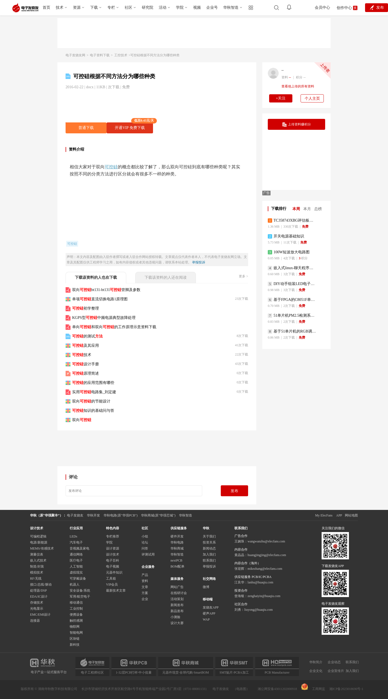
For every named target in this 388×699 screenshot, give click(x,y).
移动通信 (76, 602)
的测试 (87, 336)
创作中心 (344, 8)
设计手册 (85, 364)
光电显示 (36, 608)
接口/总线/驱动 (41, 584)
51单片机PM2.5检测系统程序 (292, 315)
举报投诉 (198, 262)
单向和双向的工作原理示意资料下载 (114, 327)
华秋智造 (231, 7)
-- (282, 70)
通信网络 (76, 554)
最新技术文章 (116, 590)
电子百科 (112, 560)
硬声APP (209, 613)
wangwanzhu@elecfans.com (266, 541)
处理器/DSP (38, 590)
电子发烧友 (221, 689)
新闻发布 (177, 605)
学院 (180, 7)
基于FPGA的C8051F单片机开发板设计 (292, 300)
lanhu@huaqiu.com (260, 582)
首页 (46, 7)
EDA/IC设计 (39, 596)
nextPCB (176, 560)
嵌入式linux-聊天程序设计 (292, 268)
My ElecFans (324, 515)
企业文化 (315, 671)
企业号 (212, 7)
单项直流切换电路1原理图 (100, 299)
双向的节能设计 (91, 401)
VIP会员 (112, 584)
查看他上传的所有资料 (297, 86)
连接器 (35, 620)
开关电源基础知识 (286, 236)
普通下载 (86, 128)
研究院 (147, 7)
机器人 (75, 584)
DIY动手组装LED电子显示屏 (292, 284)
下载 (94, 7)
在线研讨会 (179, 593)
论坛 (145, 542)
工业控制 (76, 608)
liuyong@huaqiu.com (258, 610)
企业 (145, 599)
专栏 (111, 7)
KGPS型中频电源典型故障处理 (104, 318)
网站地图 (351, 515)
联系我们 (209, 560)
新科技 (75, 645)
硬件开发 (177, 536)
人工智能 (76, 566)
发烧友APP (211, 607)
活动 (162, 7)
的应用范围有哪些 (93, 383)
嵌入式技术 (38, 560)
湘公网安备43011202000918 (277, 689)
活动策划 (177, 599)
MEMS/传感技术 (42, 548)
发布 (234, 491)
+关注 (281, 98)
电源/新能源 (38, 542)
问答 (145, 548)
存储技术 (36, 602)
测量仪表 (36, 554)
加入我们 (209, 554)
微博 (206, 587)
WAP (206, 619)
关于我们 (209, 536)
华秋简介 (315, 662)
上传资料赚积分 (296, 124)
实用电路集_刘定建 (94, 392)
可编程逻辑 (38, 536)
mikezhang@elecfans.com (265, 569)
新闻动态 (209, 548)
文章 (145, 587)
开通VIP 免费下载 (134, 126)
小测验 (175, 617)
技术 (59, 7)
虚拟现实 (76, 572)
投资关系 (209, 542)
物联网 (75, 626)
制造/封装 (37, 566)
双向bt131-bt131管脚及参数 (106, 290)
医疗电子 (76, 560)
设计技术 (112, 554)
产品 (145, 575)
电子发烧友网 (75, 55)
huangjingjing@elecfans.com (267, 555)
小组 (145, 536)
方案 (145, 593)
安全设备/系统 (80, 590)
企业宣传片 (336, 671)
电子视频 (112, 566)
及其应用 (85, 345)
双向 (81, 420)
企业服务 (148, 567)
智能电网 (76, 633)
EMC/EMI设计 (40, 614)
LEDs (73, 536)
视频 (197, 7)
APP (339, 515)
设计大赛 (177, 623)
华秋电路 (177, 542)
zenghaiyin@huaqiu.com (264, 596)
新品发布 (177, 611)
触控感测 (76, 620)
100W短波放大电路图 (289, 252)
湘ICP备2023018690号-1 (346, 689)
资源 (77, 7)
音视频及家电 (79, 548)
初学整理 (85, 308)
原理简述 (85, 373)
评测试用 (148, 554)
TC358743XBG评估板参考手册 (292, 220)
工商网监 (313, 687)
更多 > (243, 276)
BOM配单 (177, 566)
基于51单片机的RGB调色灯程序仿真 (292, 331)
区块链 (75, 639)
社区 (128, 7)
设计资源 (112, 548)
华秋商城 (177, 548)
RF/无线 (36, 578)
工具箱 (111, 578)
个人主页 (312, 98)
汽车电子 (76, 542)
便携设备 (76, 614)
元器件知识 (114, 572)
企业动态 (334, 662)
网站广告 (177, 587)
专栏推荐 (112, 536)
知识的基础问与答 (93, 411)
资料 (145, 581)
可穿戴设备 (78, 578)
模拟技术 (36, 572)
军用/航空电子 (80, 596)
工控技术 (120, 55)
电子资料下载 (100, 55)
